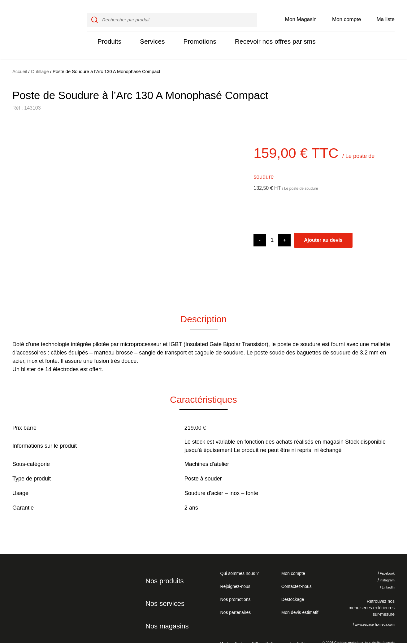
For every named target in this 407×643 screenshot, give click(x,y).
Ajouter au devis (323, 227)
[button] (21, 198)
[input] (172, 13)
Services (150, 35)
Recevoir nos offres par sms (268, 35)
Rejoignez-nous (234, 573)
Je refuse (343, 608)
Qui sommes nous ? (238, 560)
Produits (108, 35)
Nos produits (163, 567)
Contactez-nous (295, 573)
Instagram (382, 567)
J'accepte (380, 608)
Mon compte (346, 12)
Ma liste (386, 12)
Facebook (382, 560)
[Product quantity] (272, 227)
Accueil (19, 58)
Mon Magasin (301, 12)
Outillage (40, 58)
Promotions (195, 35)
